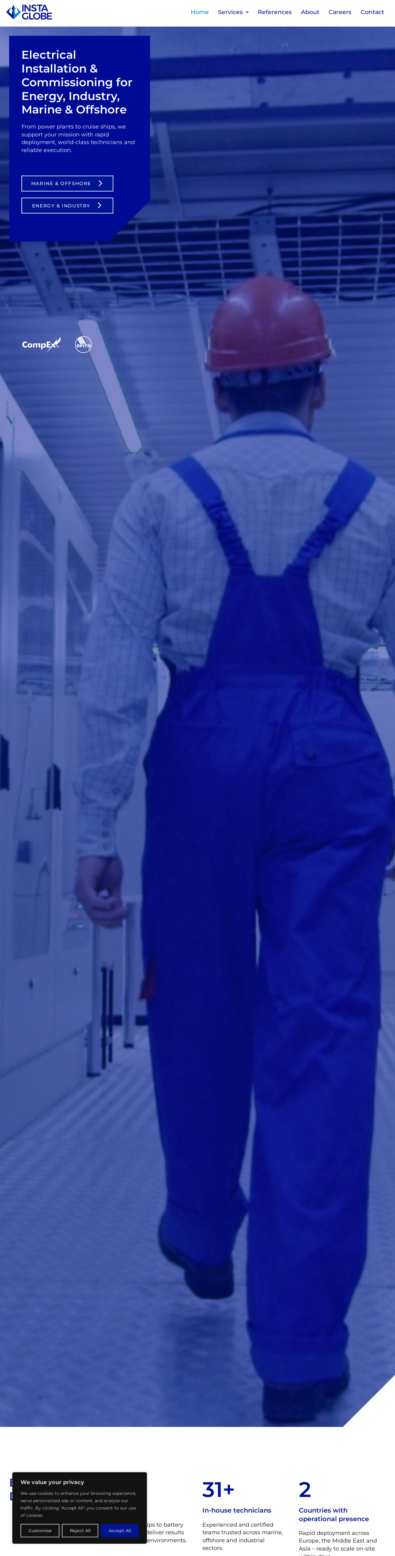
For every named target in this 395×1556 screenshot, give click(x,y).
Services (233, 12)
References (275, 12)
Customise (40, 1530)
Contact (372, 12)
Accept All (120, 1530)
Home (200, 12)
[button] (233, 12)
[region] (79, 1508)
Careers (340, 12)
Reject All (80, 1530)
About (310, 12)
